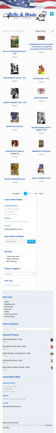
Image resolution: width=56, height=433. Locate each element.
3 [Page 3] (28, 193)
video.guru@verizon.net (13, 229)
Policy (6, 312)
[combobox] (20, 273)
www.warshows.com (10, 423)
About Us (7, 309)
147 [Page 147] (36, 193)
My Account (8, 307)
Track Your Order (10, 314)
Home (6, 302)
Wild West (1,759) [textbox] (27, 329)
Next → (42, 193)
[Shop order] (44, 31)
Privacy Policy (9, 316)
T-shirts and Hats (12, 256)
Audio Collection (12, 259)
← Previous (15, 193)
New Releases (11, 261)
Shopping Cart (9, 304)
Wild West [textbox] (19, 273)
